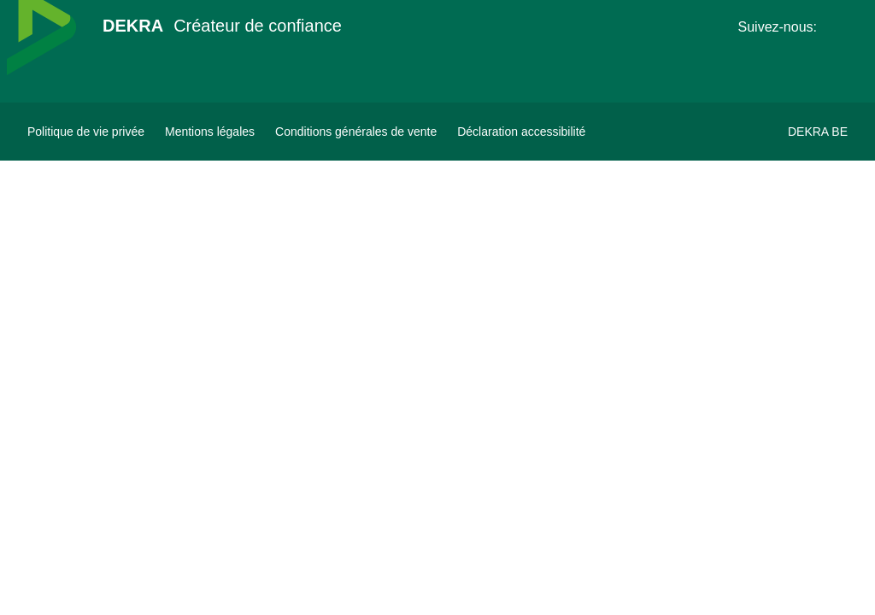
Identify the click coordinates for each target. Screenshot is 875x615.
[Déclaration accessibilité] (521, 131)
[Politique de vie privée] (85, 131)
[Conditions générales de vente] (356, 131)
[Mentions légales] (210, 131)
